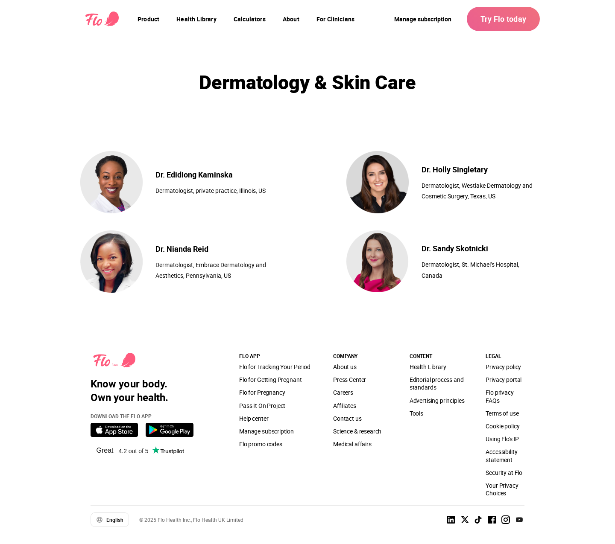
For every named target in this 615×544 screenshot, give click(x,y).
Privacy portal (503, 379)
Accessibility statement (501, 455)
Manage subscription (422, 19)
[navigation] (148, 19)
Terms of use (502, 413)
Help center (253, 418)
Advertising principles (437, 400)
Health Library (428, 367)
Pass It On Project (262, 405)
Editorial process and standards (437, 383)
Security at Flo (504, 472)
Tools (416, 413)
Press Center (349, 379)
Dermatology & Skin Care (307, 81)
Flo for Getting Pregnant (270, 379)
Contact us (347, 418)
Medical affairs (352, 444)
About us (345, 367)
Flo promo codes (260, 444)
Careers (343, 392)
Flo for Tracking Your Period (274, 367)
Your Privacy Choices (502, 489)
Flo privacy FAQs (499, 396)
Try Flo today (503, 19)
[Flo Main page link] (102, 19)
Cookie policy (502, 426)
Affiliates (344, 405)
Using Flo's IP (502, 439)
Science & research (357, 431)
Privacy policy (503, 367)
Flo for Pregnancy (262, 392)
